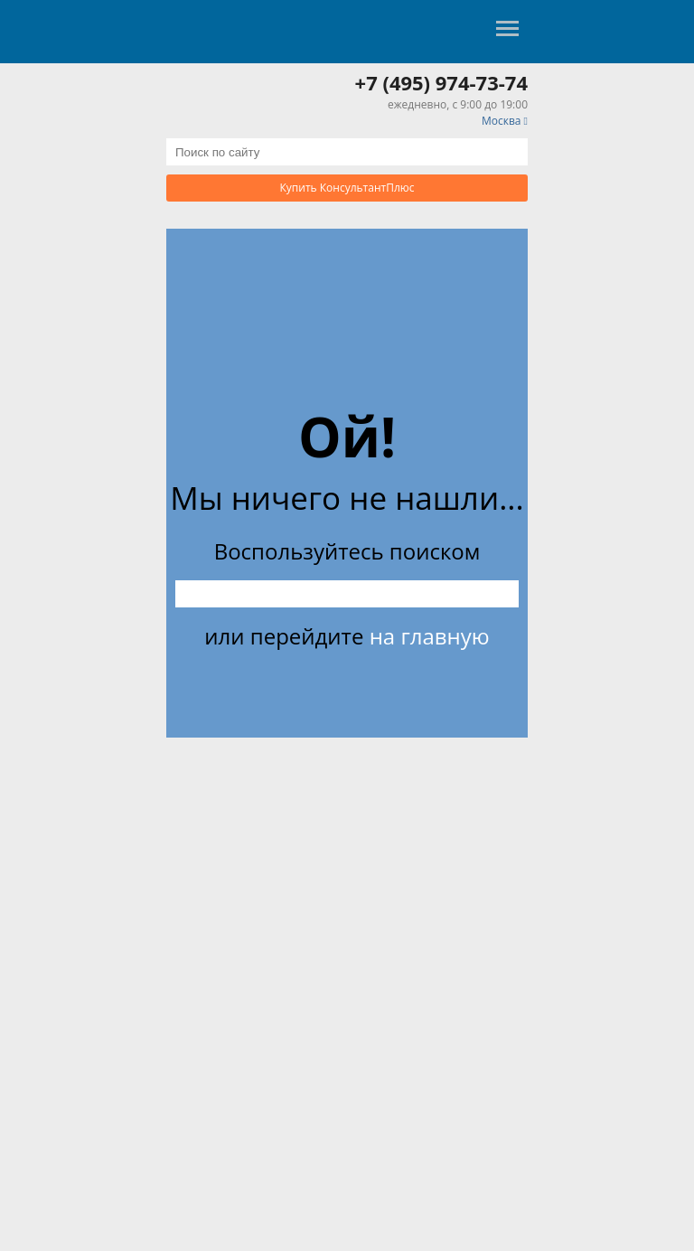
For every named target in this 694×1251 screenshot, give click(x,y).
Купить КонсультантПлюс (347, 187)
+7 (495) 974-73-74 (441, 82)
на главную (430, 636)
